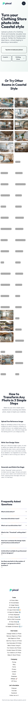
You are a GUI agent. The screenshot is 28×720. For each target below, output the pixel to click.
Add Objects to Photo (14, 655)
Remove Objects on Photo (14, 653)
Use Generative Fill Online (14, 660)
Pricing (14, 679)
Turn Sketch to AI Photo (14, 669)
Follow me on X (14, 712)
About (14, 691)
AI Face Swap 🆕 (14, 638)
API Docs (14, 698)
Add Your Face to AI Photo (14, 657)
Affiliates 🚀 (14, 695)
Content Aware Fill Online (14, 667)
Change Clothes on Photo (14, 650)
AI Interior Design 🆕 (14, 634)
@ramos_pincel (22, 716)
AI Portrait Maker (14, 619)
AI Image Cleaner (14, 622)
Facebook (14, 710)
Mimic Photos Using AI (14, 662)
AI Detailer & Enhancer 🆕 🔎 (14, 643)
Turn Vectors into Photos (14, 664)
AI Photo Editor (14, 617)
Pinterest (14, 705)
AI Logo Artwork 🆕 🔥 (14, 626)
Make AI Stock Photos (14, 672)
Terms (14, 683)
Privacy (14, 686)
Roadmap (14, 693)
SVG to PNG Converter (14, 636)
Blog (14, 681)
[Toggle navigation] (24, 3)
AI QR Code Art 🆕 (14, 624)
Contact (14, 688)
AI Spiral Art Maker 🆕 (14, 629)
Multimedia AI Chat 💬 (14, 641)
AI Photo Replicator (14, 631)
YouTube (14, 707)
